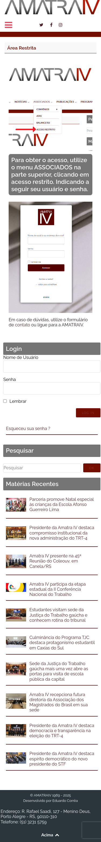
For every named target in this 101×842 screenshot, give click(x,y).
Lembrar (17, 401)
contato (22, 324)
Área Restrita (21, 48)
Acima (50, 834)
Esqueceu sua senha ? (28, 428)
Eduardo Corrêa (65, 801)
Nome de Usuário (20, 357)
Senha (9, 379)
